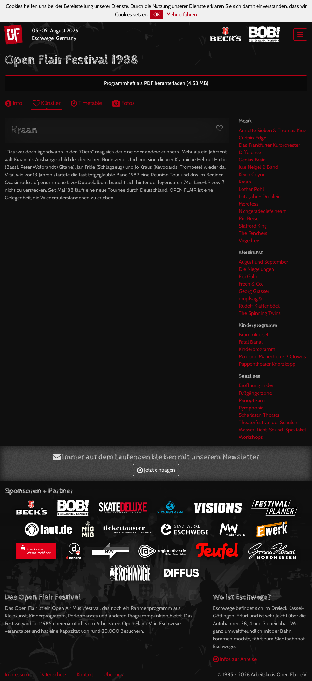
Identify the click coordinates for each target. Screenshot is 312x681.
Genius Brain (252, 160)
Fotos (123, 103)
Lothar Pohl (251, 189)
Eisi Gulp (248, 276)
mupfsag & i (251, 299)
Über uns (113, 674)
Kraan (245, 182)
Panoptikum (252, 400)
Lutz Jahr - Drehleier (260, 196)
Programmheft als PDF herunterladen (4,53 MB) (156, 83)
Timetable (86, 103)
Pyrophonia (251, 408)
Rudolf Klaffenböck (259, 306)
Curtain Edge (252, 138)
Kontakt (85, 674)
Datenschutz (53, 674)
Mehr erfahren (181, 14)
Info (13, 103)
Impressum (17, 674)
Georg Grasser (254, 291)
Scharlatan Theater (259, 415)
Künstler (47, 103)
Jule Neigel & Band (258, 167)
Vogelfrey (249, 240)
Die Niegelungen (256, 269)
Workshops (251, 437)
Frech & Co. (251, 284)
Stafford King (253, 226)
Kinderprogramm (257, 349)
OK (156, 14)
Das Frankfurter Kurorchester (269, 145)
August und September (263, 262)
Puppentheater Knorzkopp (267, 364)
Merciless (248, 204)
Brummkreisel (253, 335)
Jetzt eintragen (156, 470)
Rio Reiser (249, 218)
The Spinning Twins (260, 313)
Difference (250, 152)
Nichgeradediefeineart (262, 211)
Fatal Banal (251, 342)
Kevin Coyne (252, 174)
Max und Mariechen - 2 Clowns (272, 357)
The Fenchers (253, 233)
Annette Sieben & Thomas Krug (272, 130)
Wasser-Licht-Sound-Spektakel (272, 430)
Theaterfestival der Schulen (268, 422)
